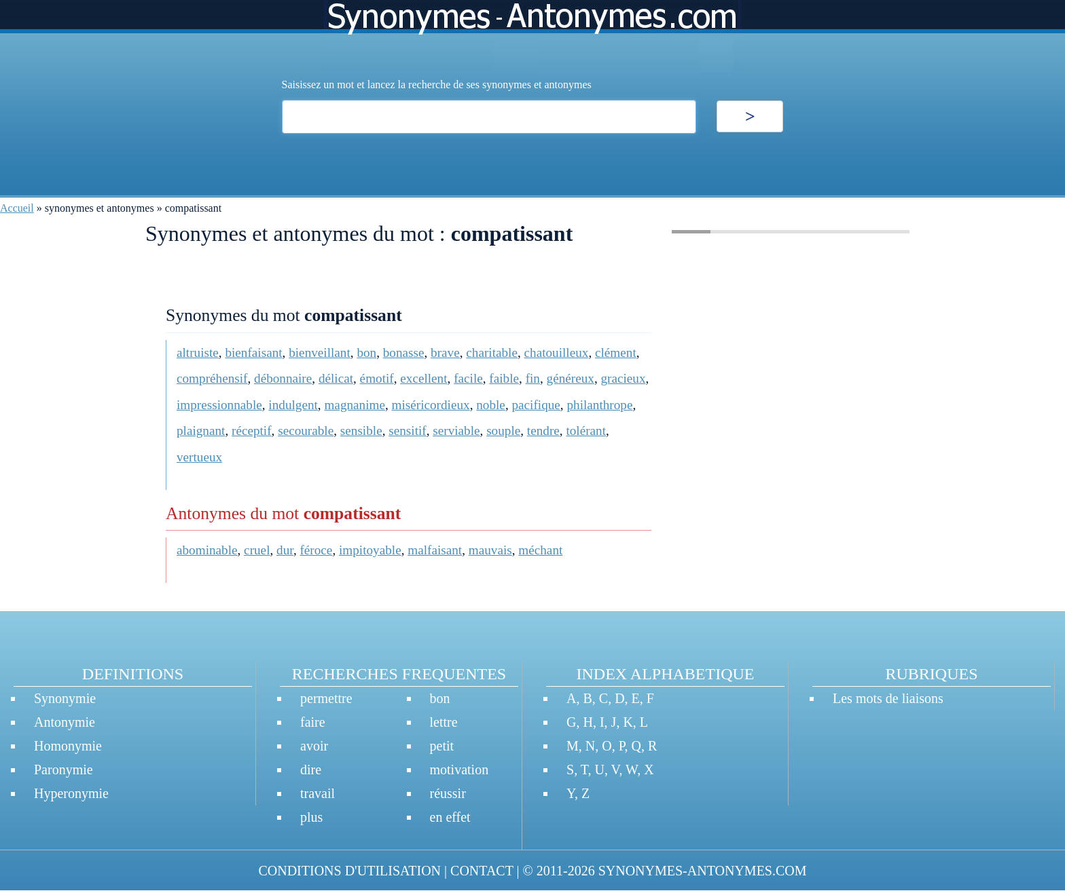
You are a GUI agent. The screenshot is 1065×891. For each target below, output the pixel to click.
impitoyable (370, 550)
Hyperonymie (71, 793)
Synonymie (65, 698)
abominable (207, 550)
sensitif (407, 430)
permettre (326, 698)
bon (366, 352)
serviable (456, 430)
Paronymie (63, 769)
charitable (492, 352)
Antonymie (64, 722)
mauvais (490, 550)
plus (311, 817)
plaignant (201, 430)
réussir (448, 793)
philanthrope (599, 405)
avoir (314, 745)
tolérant (586, 430)
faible (504, 378)
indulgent (292, 405)
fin (533, 378)
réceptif (252, 430)
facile (468, 378)
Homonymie (68, 745)
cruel (257, 550)
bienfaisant (253, 352)
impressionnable (219, 405)
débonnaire (283, 378)
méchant (540, 550)
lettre (444, 722)
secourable (305, 430)
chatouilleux (556, 352)
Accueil (17, 208)
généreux (570, 378)
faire (312, 722)
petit (442, 745)
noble (490, 405)
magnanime (354, 405)
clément (615, 352)
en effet (450, 817)
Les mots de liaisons (888, 698)
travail (317, 793)
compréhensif (212, 378)
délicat (336, 378)
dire (310, 769)
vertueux (199, 457)
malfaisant (435, 550)
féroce (316, 550)
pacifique (535, 405)
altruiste (198, 352)
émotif (377, 378)
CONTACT (481, 870)
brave (445, 352)
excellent (423, 378)
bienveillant (319, 352)
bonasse (404, 352)
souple (503, 430)
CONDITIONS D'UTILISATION (349, 870)
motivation (459, 769)
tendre (543, 430)
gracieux (622, 378)
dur (284, 550)
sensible (361, 430)
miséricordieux (431, 405)
